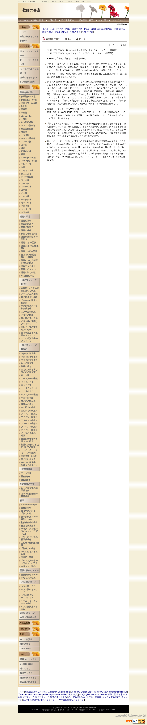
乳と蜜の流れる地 (29, 318)
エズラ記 (25, 135)
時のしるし (25, 668)
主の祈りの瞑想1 (29, 407)
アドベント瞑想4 (29, 423)
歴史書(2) (25, 480)
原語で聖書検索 (115, 694)
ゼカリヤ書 (26, 209)
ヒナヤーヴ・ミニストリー (29, 62)
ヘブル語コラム (28, 586)
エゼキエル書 (27, 170)
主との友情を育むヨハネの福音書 (29, 370)
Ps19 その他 (87, 32)
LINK (22, 654)
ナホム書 (25, 196)
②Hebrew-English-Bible (82, 692)
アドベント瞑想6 (29, 430)
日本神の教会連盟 (28, 682)
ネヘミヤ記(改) (28, 138)
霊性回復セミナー (29, 574)
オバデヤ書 (26, 186)
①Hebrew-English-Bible (59, 692)
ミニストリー (26, 46)
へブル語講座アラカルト (29, 607)
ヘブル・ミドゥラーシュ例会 (29, 602)
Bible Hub (122, 692)
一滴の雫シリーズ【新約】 (28, 347)
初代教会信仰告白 (29, 522)
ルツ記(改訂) (27, 122)
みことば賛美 (26, 639)
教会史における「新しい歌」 (28, 512)
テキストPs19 (63, 29)
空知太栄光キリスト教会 (36, 692)
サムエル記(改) (28, 125)
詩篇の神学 (26, 220)
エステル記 (26, 141)
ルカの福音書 (27, 363)
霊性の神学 (26, 508)
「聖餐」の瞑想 (28, 548)
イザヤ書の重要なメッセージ (29, 322)
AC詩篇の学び (27, 276)
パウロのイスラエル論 (29, 553)
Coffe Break (26, 648)
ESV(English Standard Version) (93, 694)
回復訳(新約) (72, 694)
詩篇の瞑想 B (27, 227)
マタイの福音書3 (29, 360)
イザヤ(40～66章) (29, 161)
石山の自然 (25, 623)
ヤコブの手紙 (27, 398)
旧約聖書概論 (67, 20)
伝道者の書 (26, 151)
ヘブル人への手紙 (29, 394)
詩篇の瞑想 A (27, 224)
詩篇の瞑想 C (27, 230)
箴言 (23, 148)
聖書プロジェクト (28, 659)
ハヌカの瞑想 (27, 315)
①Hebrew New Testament (106, 692)
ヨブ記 (24, 145)
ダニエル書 (26, 174)
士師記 (24, 119)
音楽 (22, 634)
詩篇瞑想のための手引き (29, 238)
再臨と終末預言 (28, 525)
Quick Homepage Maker (134, 715)
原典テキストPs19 (80, 29)
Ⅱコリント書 (27, 382)
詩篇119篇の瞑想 (29, 251)
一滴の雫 (52, 20)
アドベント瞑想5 (29, 427)
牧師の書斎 (31, 10)
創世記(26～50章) (29, 100)
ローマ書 (25, 375)
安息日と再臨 (27, 557)
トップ (25, 20)
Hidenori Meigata (72, 707)
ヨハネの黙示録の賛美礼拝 (29, 495)
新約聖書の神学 (86, 20)
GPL (139, 716)
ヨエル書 (25, 180)
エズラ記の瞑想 (28, 312)
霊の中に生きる (28, 459)
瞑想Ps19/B (47, 32)
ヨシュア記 (26, 116)
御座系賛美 (25, 644)
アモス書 (25, 183)
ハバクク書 (26, 199)
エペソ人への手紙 (29, 378)
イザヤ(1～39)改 (28, 157)
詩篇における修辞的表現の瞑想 (29, 261)
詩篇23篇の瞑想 (28, 242)
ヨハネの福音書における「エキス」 (29, 463)
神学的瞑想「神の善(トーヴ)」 (29, 518)
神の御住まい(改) (29, 297)
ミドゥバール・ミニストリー (29, 71)
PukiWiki (124, 716)
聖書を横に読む (27, 92)
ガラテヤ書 (26, 385)
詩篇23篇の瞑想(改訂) (29, 247)
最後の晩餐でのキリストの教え (29, 440)
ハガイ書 (25, 206)
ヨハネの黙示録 (28, 401)
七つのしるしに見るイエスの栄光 (29, 451)
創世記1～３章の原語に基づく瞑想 (30, 289)
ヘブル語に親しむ (28, 582)
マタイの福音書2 (29, 357)
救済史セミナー (27, 673)
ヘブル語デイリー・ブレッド (111, 20)
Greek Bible (60, 694)
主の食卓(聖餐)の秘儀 (30, 544)
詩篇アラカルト (28, 266)
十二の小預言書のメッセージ (29, 339)
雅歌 (23, 154)
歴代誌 (24, 132)
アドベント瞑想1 (29, 414)
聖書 (22, 87)
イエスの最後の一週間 (29, 434)
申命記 (24, 112)
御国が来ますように (29, 677)
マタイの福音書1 (29, 353)
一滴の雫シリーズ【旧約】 (28, 282)
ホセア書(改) (27, 177)
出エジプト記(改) (29, 103)
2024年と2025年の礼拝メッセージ (39, 700)
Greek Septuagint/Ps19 (101, 29)
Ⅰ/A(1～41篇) (48, 29)
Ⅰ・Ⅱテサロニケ (29, 388)
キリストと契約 (28, 566)
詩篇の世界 (38, 20)
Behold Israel (26, 664)
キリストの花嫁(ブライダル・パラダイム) (29, 531)
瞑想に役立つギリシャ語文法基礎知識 (29, 615)
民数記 (24, 109)
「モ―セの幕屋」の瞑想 (29, 301)
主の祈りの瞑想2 (29, 410)
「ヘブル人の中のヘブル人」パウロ (29, 561)
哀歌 (23, 167)
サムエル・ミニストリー (29, 53)
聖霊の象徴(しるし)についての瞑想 (30, 445)
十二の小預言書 (94, 697)
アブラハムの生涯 (29, 294)
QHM (144, 716)
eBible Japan (49, 694)
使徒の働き (26, 366)
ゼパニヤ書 (26, 202)
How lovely (25, 629)
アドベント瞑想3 (29, 420)
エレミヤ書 (26, 164)
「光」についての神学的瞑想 (29, 538)
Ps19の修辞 (75, 32)
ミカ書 (24, 193)
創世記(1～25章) (28, 96)
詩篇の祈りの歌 (28, 272)
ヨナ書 (24, 190)
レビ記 (24, 106)
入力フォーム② (44, 697)
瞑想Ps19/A (119, 29)
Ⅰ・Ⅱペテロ (27, 391)
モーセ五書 (26, 473)
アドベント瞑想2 (29, 417)
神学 (22, 500)
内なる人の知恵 (28, 578)
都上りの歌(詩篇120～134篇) (28, 255)
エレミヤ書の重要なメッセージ (29, 328)
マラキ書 (25, 212)
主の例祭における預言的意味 (29, 307)
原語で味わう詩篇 (29, 233)
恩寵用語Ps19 (61, 32)
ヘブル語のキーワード (29, 590)
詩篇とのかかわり (29, 269)
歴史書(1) (25, 476)
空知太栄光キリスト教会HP (29, 38)
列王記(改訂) (27, 129)
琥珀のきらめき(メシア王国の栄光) (28, 79)
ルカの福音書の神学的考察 (29, 489)
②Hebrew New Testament (30, 694)
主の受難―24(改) (29, 456)
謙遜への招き (27, 404)
